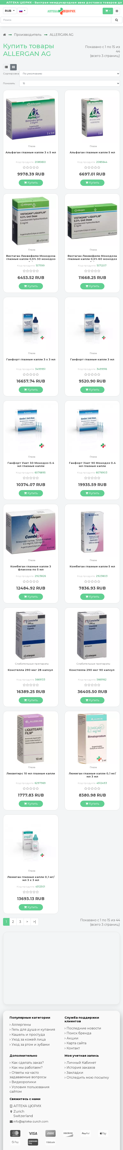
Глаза (31, 146)
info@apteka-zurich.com (30, 1121)
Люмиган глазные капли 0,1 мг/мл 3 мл (92, 775)
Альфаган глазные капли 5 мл (92, 152)
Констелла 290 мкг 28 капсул (31, 669)
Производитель (28, 35)
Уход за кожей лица (29, 1039)
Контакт (73, 1048)
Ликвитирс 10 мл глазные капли (31, 773)
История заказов (81, 1067)
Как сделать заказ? (28, 1063)
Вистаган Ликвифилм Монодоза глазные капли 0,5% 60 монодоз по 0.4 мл (92, 259)
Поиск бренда (79, 1033)
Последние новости (84, 1028)
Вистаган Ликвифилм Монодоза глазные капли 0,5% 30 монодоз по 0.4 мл (30, 259)
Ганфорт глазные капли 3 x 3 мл (30, 359)
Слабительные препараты (32, 664)
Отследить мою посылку (88, 1077)
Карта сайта (76, 1043)
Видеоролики (24, 1082)
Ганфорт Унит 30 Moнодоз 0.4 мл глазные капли (31, 464)
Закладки (75, 1073)
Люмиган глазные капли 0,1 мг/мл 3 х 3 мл (30, 878)
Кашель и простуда (28, 1035)
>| (34, 922)
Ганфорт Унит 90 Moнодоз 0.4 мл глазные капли (92, 464)
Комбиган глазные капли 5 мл (92, 566)
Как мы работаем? (27, 1067)
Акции (72, 1038)
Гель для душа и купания (33, 1029)
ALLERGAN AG (62, 35)
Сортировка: (11, 73)
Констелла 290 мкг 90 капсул (92, 669)
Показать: (9, 83)
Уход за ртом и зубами (31, 1044)
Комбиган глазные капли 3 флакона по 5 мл (30, 568)
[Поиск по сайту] (116, 20)
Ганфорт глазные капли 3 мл (92, 359)
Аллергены (21, 1025)
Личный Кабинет (81, 1063)
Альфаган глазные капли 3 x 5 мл (30, 152)
